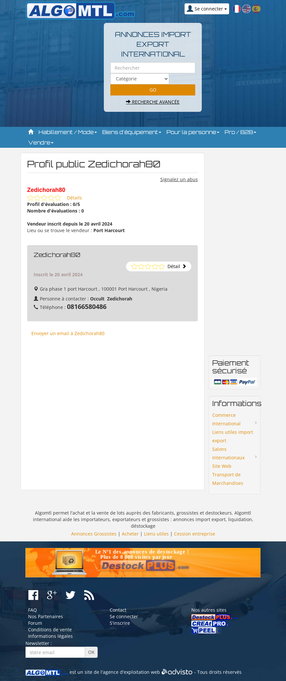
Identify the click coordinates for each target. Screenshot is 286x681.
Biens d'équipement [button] (131, 132)
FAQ (32, 610)
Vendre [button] (41, 142)
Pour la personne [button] (193, 132)
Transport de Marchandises (227, 478)
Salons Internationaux (228, 453)
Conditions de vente (50, 629)
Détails (74, 198)
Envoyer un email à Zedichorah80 (67, 333)
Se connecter (124, 616)
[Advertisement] (112, 416)
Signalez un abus (179, 179)
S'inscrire (120, 623)
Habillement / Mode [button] (68, 132)
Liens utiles (156, 534)
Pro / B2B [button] (240, 132)
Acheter (130, 534)
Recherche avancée (153, 102)
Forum (35, 623)
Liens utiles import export (232, 436)
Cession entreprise (194, 534)
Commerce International (226, 419)
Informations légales (50, 636)
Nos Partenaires (45, 616)
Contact (118, 610)
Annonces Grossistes (94, 534)
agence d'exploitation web (131, 672)
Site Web (221, 466)
